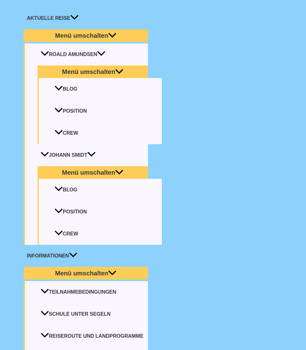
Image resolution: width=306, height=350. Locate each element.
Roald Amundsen (73, 54)
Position (71, 111)
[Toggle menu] (86, 35)
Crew (66, 133)
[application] (74, 18)
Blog (66, 89)
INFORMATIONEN (52, 256)
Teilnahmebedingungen (78, 292)
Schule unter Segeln (76, 314)
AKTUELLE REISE (53, 18)
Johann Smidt (68, 155)
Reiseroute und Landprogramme (92, 336)
